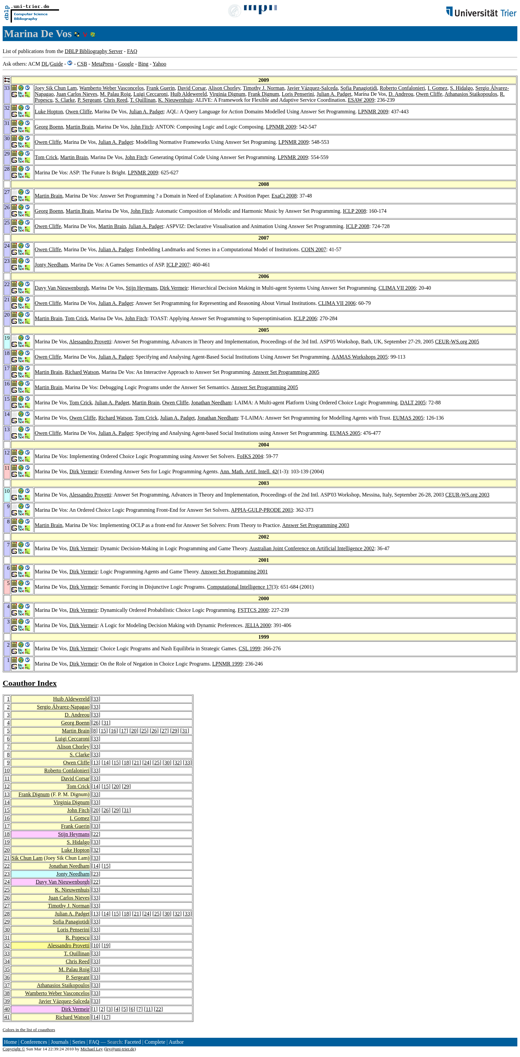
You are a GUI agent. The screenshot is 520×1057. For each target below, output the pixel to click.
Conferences (34, 1042)
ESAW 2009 (361, 100)
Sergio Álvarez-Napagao (63, 707)
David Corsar (191, 88)
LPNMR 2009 (373, 111)
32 (177, 762)
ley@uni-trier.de (119, 1048)
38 (7, 993)
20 (134, 731)
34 (7, 961)
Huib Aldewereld (188, 94)
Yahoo (159, 64)
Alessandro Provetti (90, 341)
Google (126, 64)
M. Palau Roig (115, 94)
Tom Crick (46, 157)
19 (7, 842)
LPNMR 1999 (227, 664)
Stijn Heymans (141, 288)
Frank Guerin (160, 88)
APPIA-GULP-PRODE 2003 (262, 510)
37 (7, 985)
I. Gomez (438, 88)
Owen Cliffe (429, 94)
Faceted (132, 1042)
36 (7, 977)
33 (95, 699)
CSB (82, 64)
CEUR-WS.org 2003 (467, 495)
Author (176, 1042)
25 (144, 731)
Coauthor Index (30, 683)
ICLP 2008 (354, 211)
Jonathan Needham (211, 402)
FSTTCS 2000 (253, 610)
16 (113, 731)
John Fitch (142, 127)
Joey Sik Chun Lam (56, 88)
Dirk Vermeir (174, 288)
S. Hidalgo (461, 88)
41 (7, 1017)
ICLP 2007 (178, 264)
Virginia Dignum (227, 94)
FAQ (132, 51)
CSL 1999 (249, 648)
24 (146, 762)
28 (7, 913)
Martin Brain (79, 127)
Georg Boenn (49, 127)
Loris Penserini (298, 94)
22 (95, 834)
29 (174, 731)
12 (7, 786)
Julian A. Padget (334, 94)
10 (7, 770)
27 (164, 731)
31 (106, 723)
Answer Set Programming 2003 (315, 525)
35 (7, 969)
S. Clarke (65, 100)
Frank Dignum (263, 94)
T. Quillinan (143, 100)
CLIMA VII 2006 (397, 288)
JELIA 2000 (258, 625)
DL (44, 64)
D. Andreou (400, 94)
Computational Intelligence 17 (239, 587)
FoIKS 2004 (250, 456)
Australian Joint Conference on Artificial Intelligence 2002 (311, 548)
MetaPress (103, 64)
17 (123, 731)
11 (7, 778)
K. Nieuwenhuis (175, 100)
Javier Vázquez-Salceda (312, 88)
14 (106, 762)
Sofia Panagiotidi (358, 88)
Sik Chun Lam (27, 858)
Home (10, 1042)
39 (7, 1001)
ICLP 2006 (305, 318)
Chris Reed (116, 100)
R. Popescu (78, 937)
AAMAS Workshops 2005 (360, 357)
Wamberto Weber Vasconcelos (111, 88)
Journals (59, 1042)
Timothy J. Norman (263, 88)
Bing (143, 64)
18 (126, 762)
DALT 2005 (412, 402)
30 (167, 762)
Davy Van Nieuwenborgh (62, 288)
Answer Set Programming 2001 (234, 571)
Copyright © (14, 1048)
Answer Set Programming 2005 (285, 372)
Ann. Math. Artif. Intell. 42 (248, 471)
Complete (155, 1042)
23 (7, 874)
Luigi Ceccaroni (150, 94)
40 (7, 1009)
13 (95, 762)
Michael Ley (92, 1048)
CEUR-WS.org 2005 (457, 341)
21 (136, 762)
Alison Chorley (224, 88)
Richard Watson (82, 372)
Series (78, 1042)
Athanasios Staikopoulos (471, 94)
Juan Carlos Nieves (77, 94)
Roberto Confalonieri (402, 88)
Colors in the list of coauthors (29, 1029)
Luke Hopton (49, 111)
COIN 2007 (313, 249)
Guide (56, 64)
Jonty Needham (51, 264)
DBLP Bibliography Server (94, 51)
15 (103, 731)
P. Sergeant (89, 100)
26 (95, 723)
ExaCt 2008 (284, 196)
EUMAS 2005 (408, 418)
